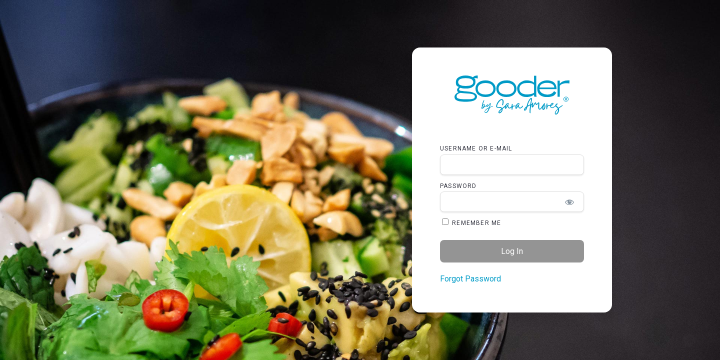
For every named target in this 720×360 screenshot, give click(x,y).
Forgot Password (470, 279)
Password (458, 186)
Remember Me (471, 222)
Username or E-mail (476, 148)
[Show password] (570, 202)
